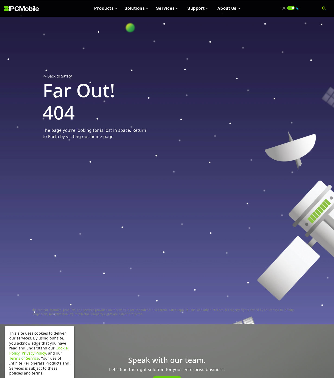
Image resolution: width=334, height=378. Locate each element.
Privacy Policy (34, 358)
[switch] (291, 8)
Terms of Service (24, 363)
